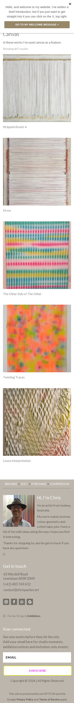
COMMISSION (59, 484)
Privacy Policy (25, 699)
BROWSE (11, 484)
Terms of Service (49, 699)
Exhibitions (34, 616)
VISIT (24, 484)
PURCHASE (39, 484)
